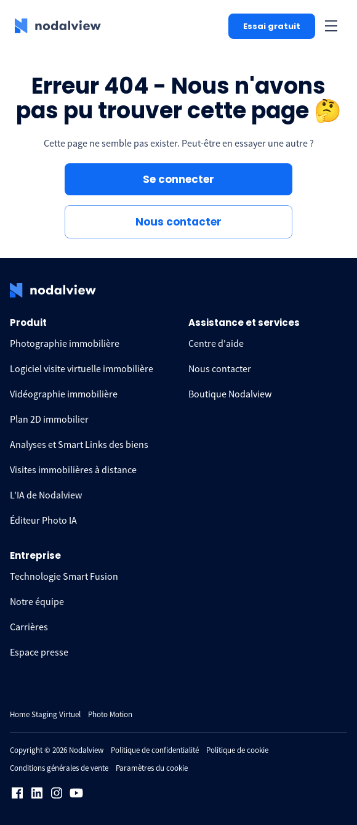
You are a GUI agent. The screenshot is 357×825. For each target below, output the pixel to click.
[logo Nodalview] (58, 25)
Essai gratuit (271, 26)
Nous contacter (178, 221)
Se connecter (178, 179)
